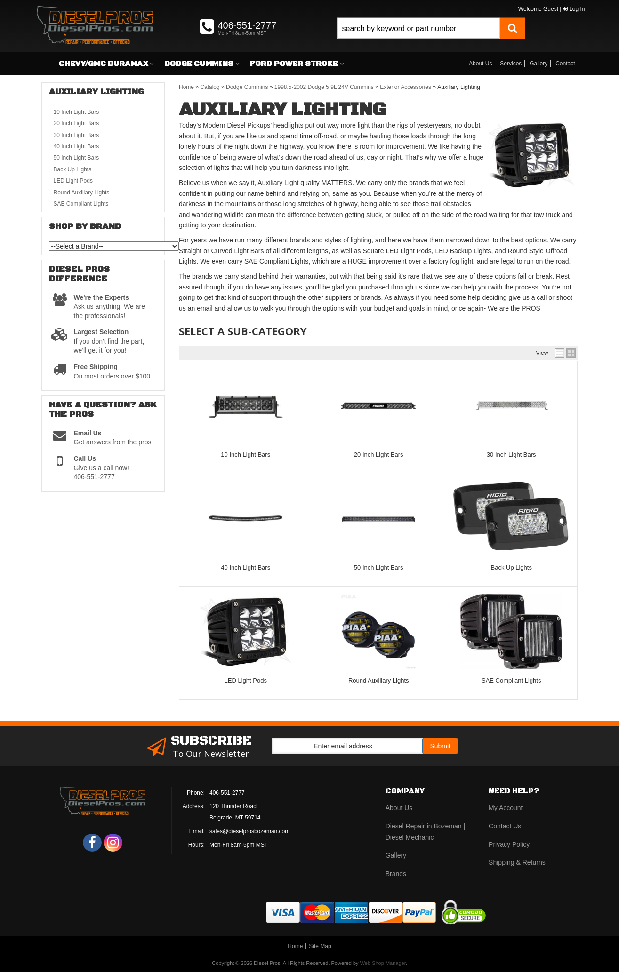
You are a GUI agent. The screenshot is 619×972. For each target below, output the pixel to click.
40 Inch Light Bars (245, 567)
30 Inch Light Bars (511, 454)
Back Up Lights (510, 567)
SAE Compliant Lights (511, 680)
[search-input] (418, 28)
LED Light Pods (246, 680)
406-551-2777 (227, 792)
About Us (480, 63)
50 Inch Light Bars (378, 567)
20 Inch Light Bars (378, 454)
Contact (565, 63)
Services (511, 63)
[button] (431, 38)
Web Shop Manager (383, 963)
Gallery (538, 63)
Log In (574, 9)
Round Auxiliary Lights (378, 680)
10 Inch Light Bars (245, 454)
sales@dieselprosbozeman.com (249, 831)
